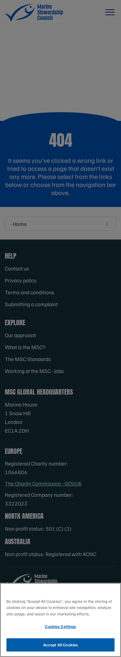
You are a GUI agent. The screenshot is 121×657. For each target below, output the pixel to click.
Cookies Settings (60, 627)
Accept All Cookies (60, 645)
